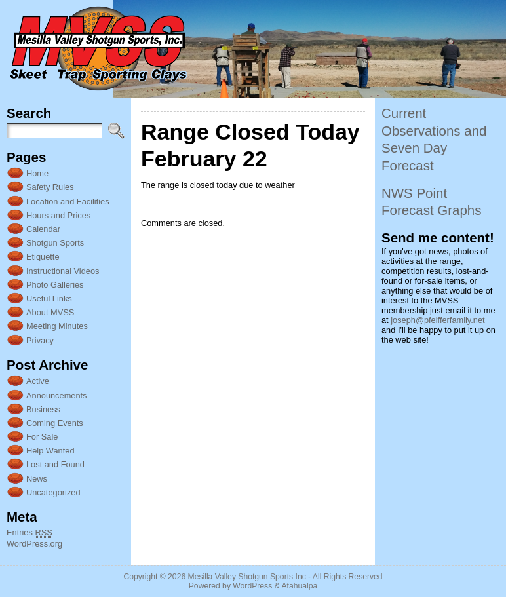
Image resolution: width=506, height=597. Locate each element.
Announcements (56, 395)
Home (37, 173)
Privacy (40, 340)
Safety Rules (50, 187)
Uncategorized (53, 492)
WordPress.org (34, 544)
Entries (29, 533)
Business (43, 409)
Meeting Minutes (57, 326)
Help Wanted (50, 450)
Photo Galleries (55, 285)
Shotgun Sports (55, 243)
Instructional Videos (62, 271)
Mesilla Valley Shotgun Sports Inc (247, 576)
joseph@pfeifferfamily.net (437, 320)
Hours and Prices (58, 215)
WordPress (252, 585)
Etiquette (43, 256)
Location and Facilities (67, 201)
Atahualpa (299, 585)
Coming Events (54, 423)
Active (37, 381)
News (36, 479)
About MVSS (50, 312)
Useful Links (49, 298)
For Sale (42, 437)
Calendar (43, 229)
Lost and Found (55, 464)
